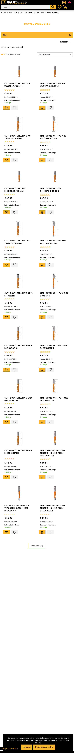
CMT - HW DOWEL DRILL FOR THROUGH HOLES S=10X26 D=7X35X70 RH (52, 508)
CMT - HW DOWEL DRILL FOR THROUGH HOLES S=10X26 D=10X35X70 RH (52, 453)
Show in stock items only (14, 47)
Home (3, 13)
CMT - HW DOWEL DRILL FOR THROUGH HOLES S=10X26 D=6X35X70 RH (16, 508)
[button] (37, 42)
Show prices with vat (12, 54)
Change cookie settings (9, 748)
